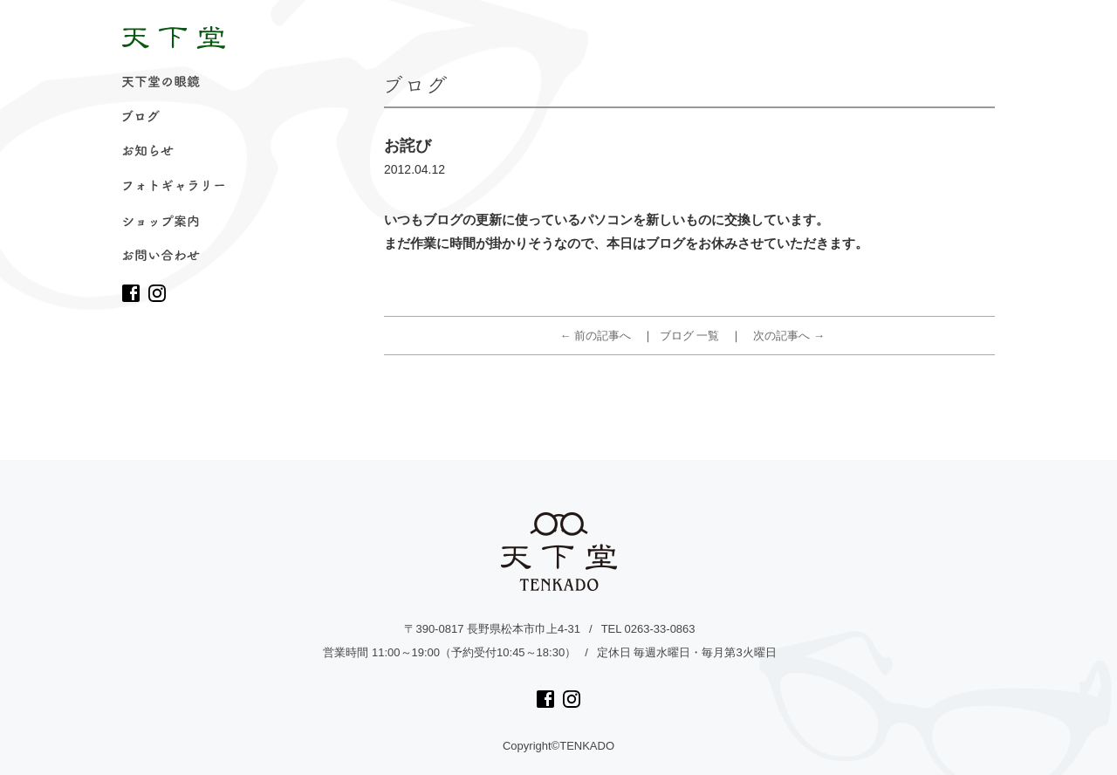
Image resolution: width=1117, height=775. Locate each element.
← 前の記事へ (596, 335)
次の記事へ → (789, 335)
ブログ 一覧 (690, 335)
